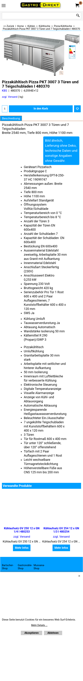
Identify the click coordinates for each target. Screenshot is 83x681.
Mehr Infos (22, 547)
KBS (4, 90)
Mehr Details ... (39, 625)
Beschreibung (11, 118)
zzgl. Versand (9, 96)
